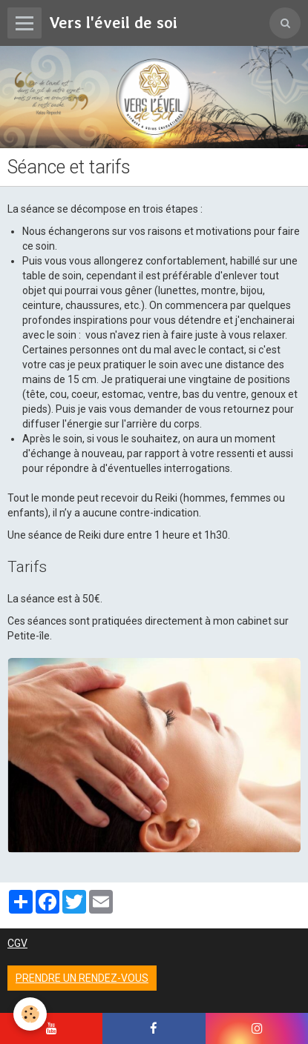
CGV (17, 943)
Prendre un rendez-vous (82, 978)
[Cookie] (30, 1014)
